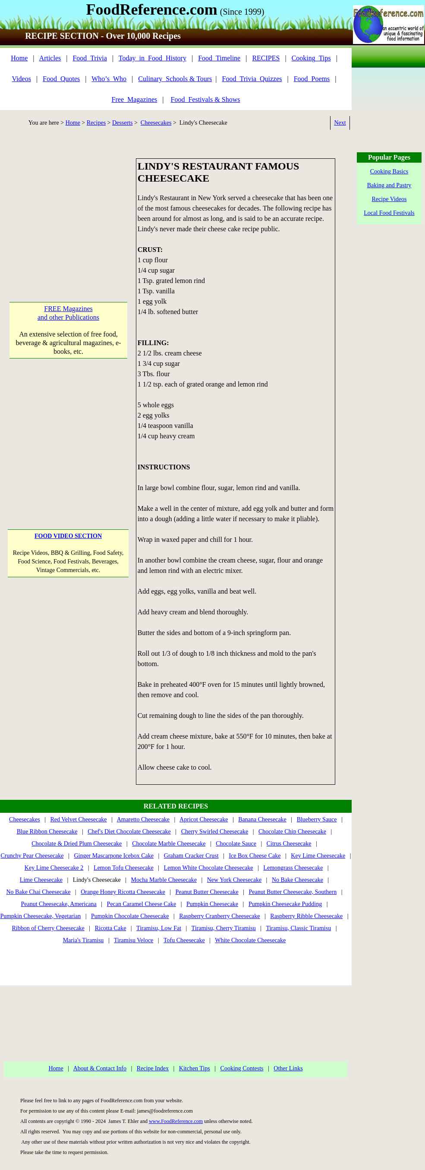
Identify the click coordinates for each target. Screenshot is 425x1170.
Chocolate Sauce (236, 843)
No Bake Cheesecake (297, 880)
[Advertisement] (68, 212)
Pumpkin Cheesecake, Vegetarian (40, 916)
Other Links (288, 1068)
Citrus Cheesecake (289, 843)
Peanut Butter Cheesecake (207, 892)
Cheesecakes (156, 123)
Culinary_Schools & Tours (175, 78)
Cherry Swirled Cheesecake (215, 831)
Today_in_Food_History (152, 58)
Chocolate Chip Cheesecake (292, 831)
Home (19, 58)
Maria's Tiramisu (83, 940)
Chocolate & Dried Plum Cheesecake (76, 843)
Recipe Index (153, 1068)
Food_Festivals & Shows (205, 99)
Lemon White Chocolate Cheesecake (208, 868)
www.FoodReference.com (176, 1121)
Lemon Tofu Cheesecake (124, 868)
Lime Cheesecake (41, 880)
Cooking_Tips (311, 58)
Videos (21, 78)
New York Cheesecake (234, 880)
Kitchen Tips (194, 1068)
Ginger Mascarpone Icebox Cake (114, 855)
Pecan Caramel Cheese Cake (141, 904)
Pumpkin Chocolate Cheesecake (130, 916)
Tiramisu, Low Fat (158, 928)
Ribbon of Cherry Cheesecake (48, 928)
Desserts (122, 123)
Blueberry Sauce (317, 819)
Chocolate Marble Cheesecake (168, 843)
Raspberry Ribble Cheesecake (306, 916)
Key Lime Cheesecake (318, 855)
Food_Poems (312, 78)
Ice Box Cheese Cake (254, 855)
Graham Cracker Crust (191, 855)
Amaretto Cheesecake (143, 819)
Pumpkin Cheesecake (212, 904)
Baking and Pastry (389, 185)
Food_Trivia (89, 58)
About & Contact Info (99, 1068)
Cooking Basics (389, 171)
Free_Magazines (134, 99)
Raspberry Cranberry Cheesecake (219, 916)
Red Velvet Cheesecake (78, 819)
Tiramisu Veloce (133, 940)
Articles (50, 58)
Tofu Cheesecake (184, 940)
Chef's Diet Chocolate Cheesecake (129, 831)
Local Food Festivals (389, 213)
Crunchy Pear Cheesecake (31, 855)
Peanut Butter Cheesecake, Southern (293, 892)
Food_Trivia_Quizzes (252, 78)
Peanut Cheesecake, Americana (58, 904)
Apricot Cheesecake (203, 819)
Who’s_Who (108, 78)
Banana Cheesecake (262, 819)
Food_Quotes (61, 78)
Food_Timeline (219, 58)
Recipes (96, 123)
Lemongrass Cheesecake (293, 868)
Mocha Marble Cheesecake (164, 880)
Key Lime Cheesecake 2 (54, 868)
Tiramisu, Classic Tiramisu (298, 928)
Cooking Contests (242, 1068)
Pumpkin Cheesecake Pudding (285, 904)
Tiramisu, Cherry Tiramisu (224, 928)
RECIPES (266, 58)
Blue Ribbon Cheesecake (47, 831)
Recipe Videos (389, 199)
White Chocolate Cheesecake (250, 940)
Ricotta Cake (110, 928)
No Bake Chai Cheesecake (38, 892)
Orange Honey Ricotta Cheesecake (123, 892)
